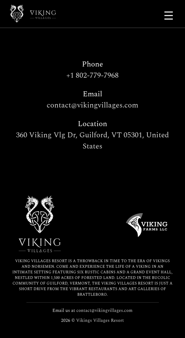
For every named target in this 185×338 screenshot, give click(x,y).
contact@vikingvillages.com (92, 105)
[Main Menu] (169, 15)
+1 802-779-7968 (93, 75)
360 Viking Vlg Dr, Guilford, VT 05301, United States (92, 141)
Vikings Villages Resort (100, 320)
